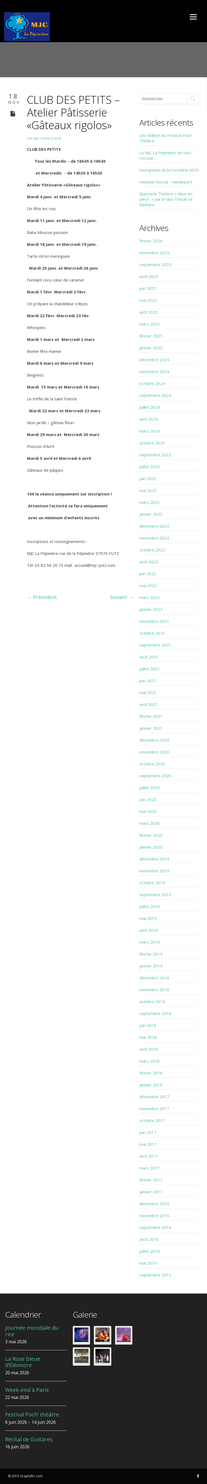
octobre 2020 (152, 763)
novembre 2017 (154, 1108)
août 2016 (148, 1239)
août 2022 (148, 561)
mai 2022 (148, 585)
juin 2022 (147, 573)
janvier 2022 (151, 609)
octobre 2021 (152, 633)
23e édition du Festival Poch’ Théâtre (165, 138)
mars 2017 (149, 1168)
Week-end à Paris (27, 1389)
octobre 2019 (152, 882)
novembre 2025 (154, 252)
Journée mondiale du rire (31, 1331)
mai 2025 (148, 300)
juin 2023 (147, 478)
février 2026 (151, 240)
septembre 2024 (155, 395)
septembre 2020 (155, 775)
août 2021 (148, 656)
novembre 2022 (154, 538)
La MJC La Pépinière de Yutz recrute (165, 155)
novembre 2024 (154, 371)
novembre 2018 (154, 989)
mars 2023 (149, 502)
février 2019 (151, 954)
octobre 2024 (152, 383)
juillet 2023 (149, 466)
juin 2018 (147, 1025)
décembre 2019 (154, 859)
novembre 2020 (154, 752)
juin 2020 (147, 799)
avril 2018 (148, 1049)
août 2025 (148, 276)
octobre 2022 (152, 549)
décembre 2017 (154, 1096)
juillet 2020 (149, 787)
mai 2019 (148, 918)
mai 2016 (148, 1263)
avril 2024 (148, 419)
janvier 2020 (151, 847)
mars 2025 (149, 324)
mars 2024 (149, 431)
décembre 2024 (154, 359)
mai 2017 (148, 1144)
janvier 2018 (151, 1084)
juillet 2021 (149, 668)
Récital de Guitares (29, 1439)
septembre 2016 (155, 1227)
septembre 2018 (155, 1013)
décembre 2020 (154, 740)
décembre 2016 (154, 1203)
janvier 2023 (151, 514)
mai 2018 (148, 1037)
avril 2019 (148, 930)
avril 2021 (148, 704)
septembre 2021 (155, 645)
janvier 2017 (151, 1191)
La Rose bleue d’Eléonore (22, 1362)
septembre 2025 (155, 264)
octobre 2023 (152, 442)
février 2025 (151, 336)
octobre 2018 (152, 1001)
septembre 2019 (155, 894)
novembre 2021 (154, 621)
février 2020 (151, 835)
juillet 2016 (149, 1251)
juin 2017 (147, 1132)
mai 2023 (148, 490)
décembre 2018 (154, 977)
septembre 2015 (155, 1275)
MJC (36, 138)
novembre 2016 (154, 1215)
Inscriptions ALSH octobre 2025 (169, 170)
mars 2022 (149, 597)
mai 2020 (148, 811)
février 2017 (151, 1179)
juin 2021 (147, 680)
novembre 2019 (154, 870)
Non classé (51, 138)
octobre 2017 (152, 1120)
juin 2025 (147, 288)
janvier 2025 (151, 347)
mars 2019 (149, 942)
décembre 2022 (154, 526)
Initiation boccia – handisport (165, 182)
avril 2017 (148, 1156)
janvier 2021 (151, 728)
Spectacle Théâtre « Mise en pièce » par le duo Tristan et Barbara (166, 199)
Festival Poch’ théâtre (32, 1414)
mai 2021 (148, 692)
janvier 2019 (151, 966)
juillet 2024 (149, 407)
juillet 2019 (149, 906)
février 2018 (151, 1073)
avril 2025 (148, 312)
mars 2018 (149, 1061)
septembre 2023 (155, 454)
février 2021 (151, 716)
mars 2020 (149, 823)
